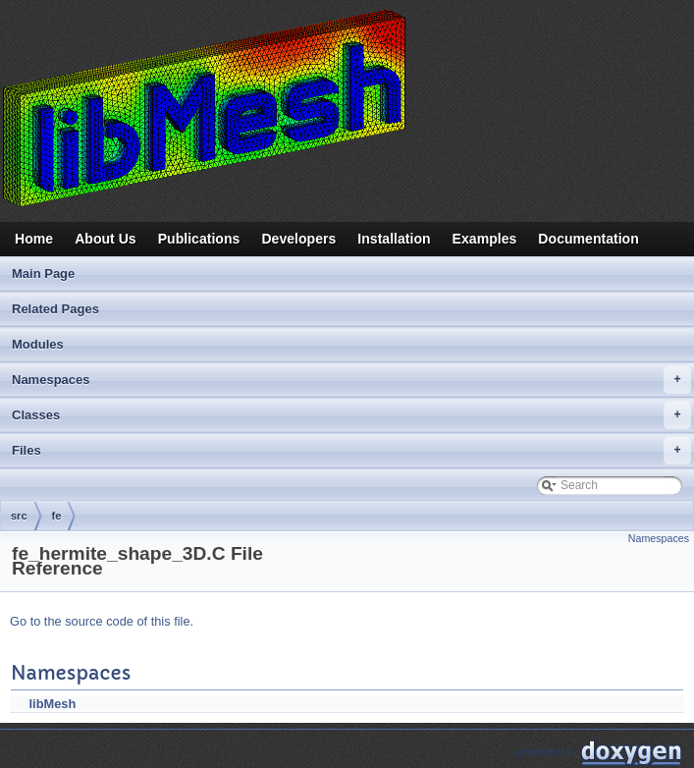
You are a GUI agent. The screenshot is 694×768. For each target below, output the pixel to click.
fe (57, 515)
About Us (105, 239)
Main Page (43, 273)
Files (351, 451)
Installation (393, 239)
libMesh (53, 703)
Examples (485, 239)
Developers (298, 239)
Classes (351, 415)
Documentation (588, 239)
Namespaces (351, 380)
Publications (199, 239)
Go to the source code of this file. (101, 621)
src (19, 515)
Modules (38, 344)
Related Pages (55, 309)
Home (34, 239)
